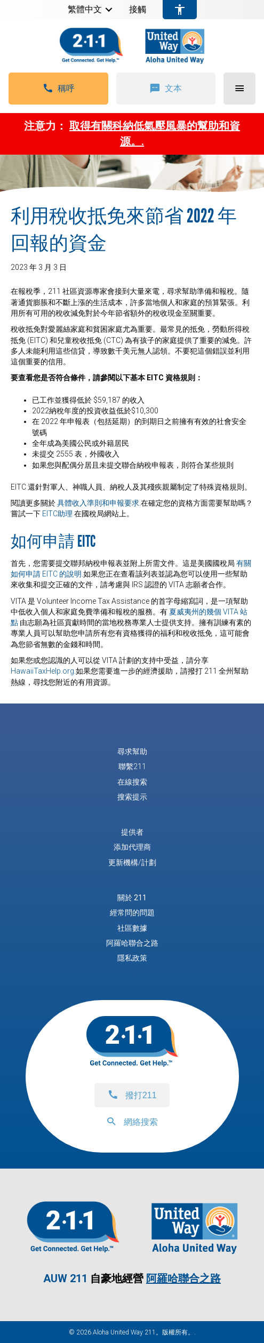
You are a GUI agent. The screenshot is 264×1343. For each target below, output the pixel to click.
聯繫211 (132, 766)
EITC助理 (57, 513)
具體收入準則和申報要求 (98, 503)
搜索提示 (132, 797)
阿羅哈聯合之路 (132, 943)
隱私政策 (132, 958)
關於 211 (132, 897)
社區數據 (132, 928)
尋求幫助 (132, 751)
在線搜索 (132, 782)
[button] (109, 9)
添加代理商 (132, 847)
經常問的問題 (132, 912)
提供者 (132, 832)
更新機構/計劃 (132, 862)
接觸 (137, 9)
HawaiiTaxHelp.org (42, 671)
